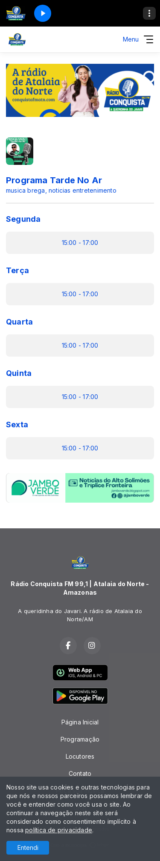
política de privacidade (58, 830)
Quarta (19, 321)
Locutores (80, 756)
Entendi (27, 847)
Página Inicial (80, 722)
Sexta (17, 424)
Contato (80, 773)
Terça (17, 270)
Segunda (23, 219)
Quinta (19, 373)
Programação (80, 739)
